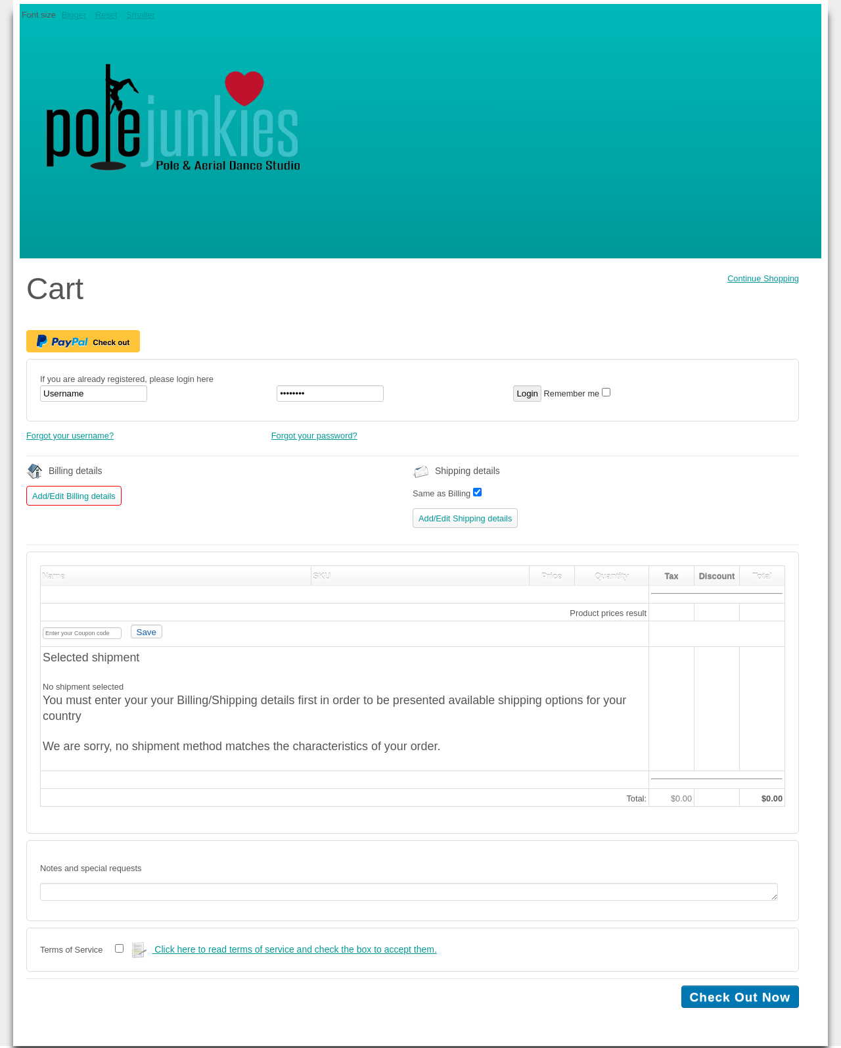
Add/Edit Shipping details (465, 518)
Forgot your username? (70, 436)
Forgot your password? (314, 436)
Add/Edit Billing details (74, 496)
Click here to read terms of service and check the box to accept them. (284, 952)
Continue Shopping (763, 278)
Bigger (74, 15)
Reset (106, 15)
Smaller (140, 15)
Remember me (572, 393)
